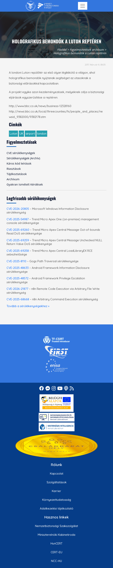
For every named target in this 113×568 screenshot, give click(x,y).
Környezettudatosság (56, 500)
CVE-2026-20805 (18, 209)
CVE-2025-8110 (16, 261)
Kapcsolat (56, 473)
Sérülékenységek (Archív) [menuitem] (23, 158)
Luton (13, 133)
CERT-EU (56, 552)
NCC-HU (56, 561)
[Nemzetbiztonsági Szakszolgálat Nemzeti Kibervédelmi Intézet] (42, 6)
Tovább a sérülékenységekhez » (28, 306)
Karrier (56, 491)
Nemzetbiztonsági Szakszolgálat (56, 526)
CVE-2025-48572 (17, 278)
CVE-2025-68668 (18, 299)
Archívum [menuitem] (13, 179)
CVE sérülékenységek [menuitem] (21, 153)
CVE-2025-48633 (18, 268)
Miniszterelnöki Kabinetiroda (56, 535)
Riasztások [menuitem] (14, 169)
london (41, 133)
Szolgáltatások (57, 482)
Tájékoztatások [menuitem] (17, 174)
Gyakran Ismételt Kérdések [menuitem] (25, 184)
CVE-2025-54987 (18, 219)
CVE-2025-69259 (18, 240)
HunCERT (56, 543)
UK (21, 133)
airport (30, 133)
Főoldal (62, 49)
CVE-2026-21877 (17, 289)
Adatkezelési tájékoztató (56, 508)
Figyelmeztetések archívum (87, 49)
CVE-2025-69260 (18, 230)
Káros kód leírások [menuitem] (19, 163)
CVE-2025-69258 (18, 251)
